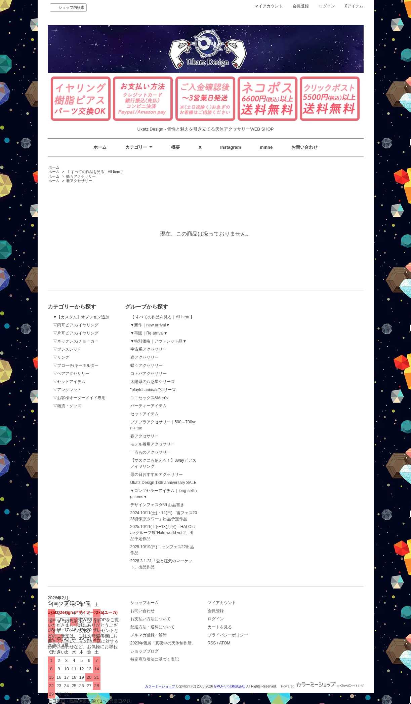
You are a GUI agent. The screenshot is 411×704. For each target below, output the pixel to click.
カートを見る (220, 627)
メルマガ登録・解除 (148, 635)
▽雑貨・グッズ (67, 405)
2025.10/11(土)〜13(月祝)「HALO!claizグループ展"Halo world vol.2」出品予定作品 (163, 532)
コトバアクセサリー (148, 373)
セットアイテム (144, 414)
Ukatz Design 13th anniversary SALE (163, 482)
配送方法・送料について (152, 627)
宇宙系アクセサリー (148, 349)
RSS (212, 643)
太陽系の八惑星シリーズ (152, 381)
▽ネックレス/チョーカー (75, 341)
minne (266, 147)
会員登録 (301, 6)
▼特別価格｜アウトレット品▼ (158, 341)
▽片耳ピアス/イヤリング (75, 333)
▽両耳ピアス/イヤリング (75, 325)
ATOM (225, 643)
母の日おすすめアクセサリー (156, 474)
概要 (175, 147)
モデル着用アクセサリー (152, 444)
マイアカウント (268, 6)
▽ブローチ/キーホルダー (75, 365)
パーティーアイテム (148, 405)
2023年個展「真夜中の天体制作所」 (163, 643)
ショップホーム (144, 602)
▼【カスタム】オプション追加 (81, 317)
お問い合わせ (304, 147)
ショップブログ (144, 651)
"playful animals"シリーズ (153, 389)
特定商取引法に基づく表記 (154, 659)
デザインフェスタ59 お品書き (157, 504)
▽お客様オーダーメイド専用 (79, 397)
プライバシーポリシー (228, 635)
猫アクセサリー (144, 357)
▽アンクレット (67, 389)
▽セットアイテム (69, 381)
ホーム (100, 147)
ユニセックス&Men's (149, 397)
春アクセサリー (79, 181)
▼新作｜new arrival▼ (150, 325)
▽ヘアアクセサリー (71, 373)
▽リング (61, 357)
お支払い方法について (150, 619)
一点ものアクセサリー (150, 452)
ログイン (327, 6)
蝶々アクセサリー (81, 176)
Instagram (230, 147)
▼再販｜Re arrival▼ (149, 333)
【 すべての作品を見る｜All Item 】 (95, 172)
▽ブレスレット (67, 349)
